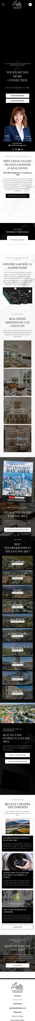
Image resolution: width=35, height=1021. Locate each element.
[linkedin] (22, 149)
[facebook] (13, 149)
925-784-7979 (17, 143)
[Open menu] (3, 4)
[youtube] (19, 149)
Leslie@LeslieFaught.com (18, 145)
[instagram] (16, 149)
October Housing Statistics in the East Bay (16, 839)
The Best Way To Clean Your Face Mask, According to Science (16, 875)
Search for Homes (17, 1016)
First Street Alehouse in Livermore (14, 911)
